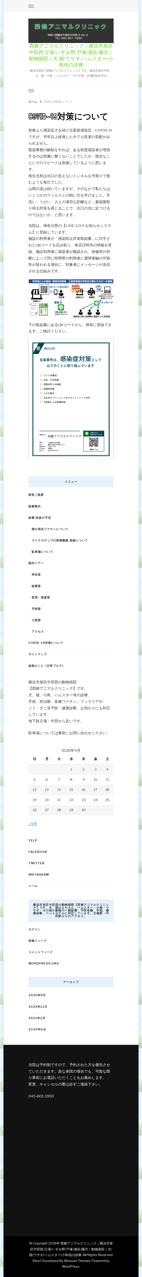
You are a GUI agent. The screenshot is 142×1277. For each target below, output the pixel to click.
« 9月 (32, 824)
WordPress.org (43, 963)
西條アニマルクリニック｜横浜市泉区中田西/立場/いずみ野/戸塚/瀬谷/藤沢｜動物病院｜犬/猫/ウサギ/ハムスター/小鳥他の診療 (71, 1249)
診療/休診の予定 (39, 517)
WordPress (70, 1266)
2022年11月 (37, 1006)
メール (33, 886)
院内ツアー (36, 563)
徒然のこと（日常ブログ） (46, 665)
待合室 (36, 574)
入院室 (36, 620)
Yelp (32, 840)
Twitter (36, 863)
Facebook (37, 852)
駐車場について (42, 551)
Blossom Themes (77, 1261)
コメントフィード (40, 952)
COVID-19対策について (45, 643)
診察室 (36, 586)
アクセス (38, 631)
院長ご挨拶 (36, 494)
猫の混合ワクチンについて (50, 529)
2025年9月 (37, 995)
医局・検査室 (41, 597)
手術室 (36, 608)
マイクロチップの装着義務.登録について (60, 540)
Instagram (38, 874)
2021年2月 (36, 1018)
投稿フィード (37, 940)
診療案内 (34, 506)
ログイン (34, 929)
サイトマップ (37, 654)
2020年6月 (37, 1029)
